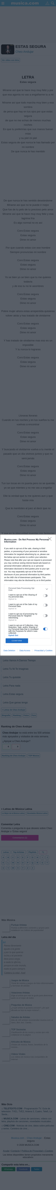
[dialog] (28, 595)
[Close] (50, 539)
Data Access (25, 650)
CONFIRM (17, 640)
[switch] (45, 595)
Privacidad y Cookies (43, 650)
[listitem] (28, 589)
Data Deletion (9, 650)
